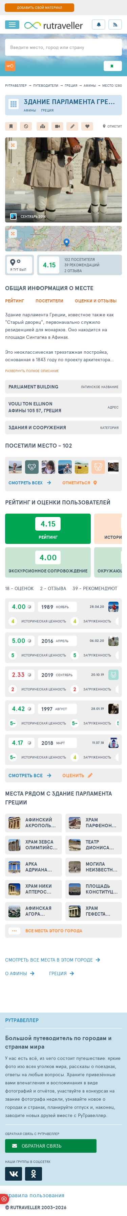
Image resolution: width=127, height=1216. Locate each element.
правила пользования (34, 1195)
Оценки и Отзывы (96, 301)
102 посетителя (79, 259)
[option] (63, 179)
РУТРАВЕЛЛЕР (22, 1020)
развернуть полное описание (32, 370)
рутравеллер (16, 85)
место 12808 (113, 85)
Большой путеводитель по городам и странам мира (58, 1042)
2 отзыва (73, 270)
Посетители (49, 301)
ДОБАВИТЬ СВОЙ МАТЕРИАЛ (39, 7)
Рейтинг (14, 301)
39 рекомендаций (82, 265)
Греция (71, 85)
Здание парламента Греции (73, 101)
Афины (90, 85)
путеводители (45, 85)
